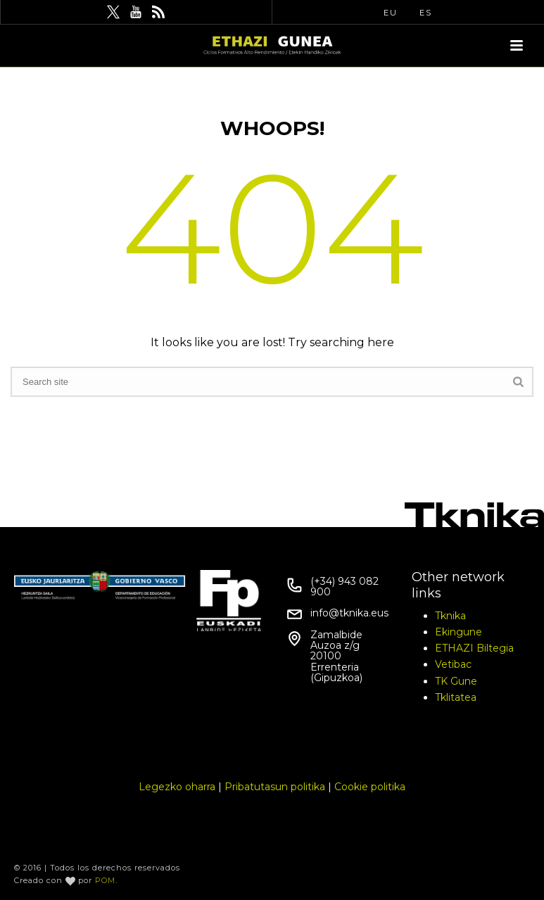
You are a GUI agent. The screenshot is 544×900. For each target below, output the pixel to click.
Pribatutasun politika (274, 786)
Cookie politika (369, 786)
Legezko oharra (177, 786)
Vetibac (453, 664)
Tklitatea (455, 697)
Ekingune (458, 632)
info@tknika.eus (349, 613)
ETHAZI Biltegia (474, 648)
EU (391, 13)
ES (425, 13)
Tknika (450, 615)
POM (105, 880)
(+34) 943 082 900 (344, 587)
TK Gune (456, 681)
